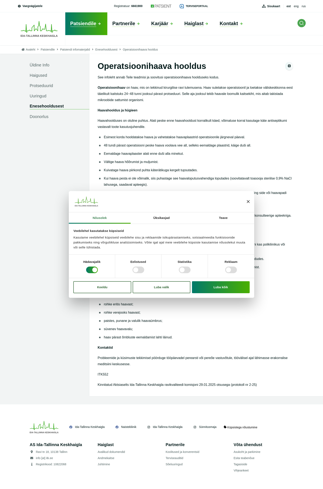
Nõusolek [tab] (100, 218)
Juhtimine (104, 464)
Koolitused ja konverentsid (182, 452)
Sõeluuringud (174, 464)
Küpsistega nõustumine (241, 427)
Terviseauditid (174, 458)
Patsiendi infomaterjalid (75, 49)
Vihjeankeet (241, 470)
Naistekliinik (128, 427)
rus (304, 6)
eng (296, 6)
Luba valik (161, 287)
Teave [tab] (223, 218)
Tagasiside (240, 464)
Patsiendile (48, 49)
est (289, 6)
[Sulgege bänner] (248, 201)
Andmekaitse (106, 458)
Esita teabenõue (244, 458)
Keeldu (102, 287)
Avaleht (30, 49)
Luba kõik (221, 287)
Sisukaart (273, 6)
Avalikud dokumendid (111, 452)
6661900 (137, 6)
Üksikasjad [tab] (161, 218)
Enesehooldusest (106, 49)
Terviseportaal (194, 6)
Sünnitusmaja (208, 427)
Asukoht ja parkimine (247, 452)
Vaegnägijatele (29, 6)
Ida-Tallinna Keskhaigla (90, 427)
